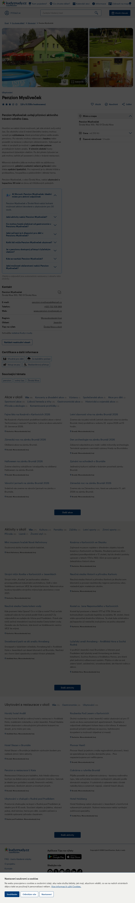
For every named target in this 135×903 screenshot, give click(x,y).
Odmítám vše (29, 894)
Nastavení (47, 894)
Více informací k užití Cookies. (66, 886)
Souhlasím (12, 894)
